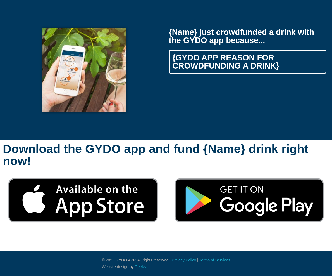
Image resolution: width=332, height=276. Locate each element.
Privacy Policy (184, 260)
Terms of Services (214, 260)
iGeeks (140, 267)
